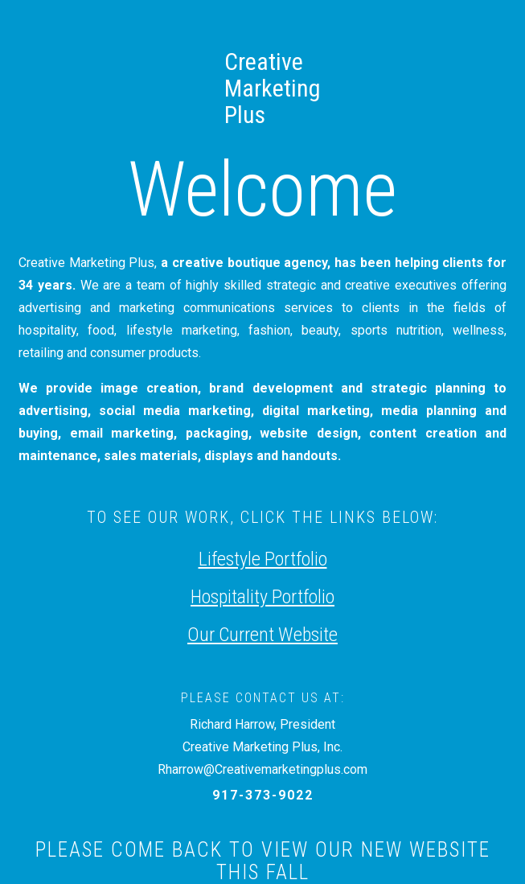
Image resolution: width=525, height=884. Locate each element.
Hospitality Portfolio (262, 597)
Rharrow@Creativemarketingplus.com (262, 769)
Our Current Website (262, 634)
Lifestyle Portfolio (263, 559)
